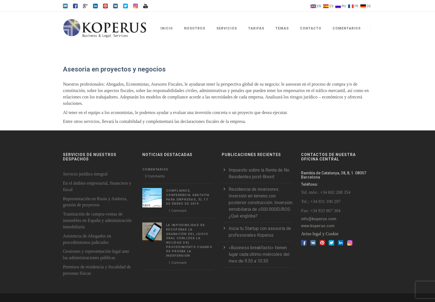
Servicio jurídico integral (85, 174)
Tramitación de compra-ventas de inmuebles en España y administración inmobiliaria (97, 220)
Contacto (310, 28)
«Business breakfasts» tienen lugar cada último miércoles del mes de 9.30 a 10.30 (259, 254)
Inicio (166, 28)
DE (369, 6)
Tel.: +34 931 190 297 (321, 201)
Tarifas (256, 28)
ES (331, 6)
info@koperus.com (318, 219)
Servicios (226, 28)
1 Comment (177, 211)
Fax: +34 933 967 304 (320, 210)
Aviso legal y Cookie (319, 233)
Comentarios (347, 28)
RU (344, 6)
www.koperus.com (318, 226)
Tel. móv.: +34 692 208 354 (325, 192)
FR (356, 6)
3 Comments (155, 176)
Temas (282, 28)
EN (319, 6)
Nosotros (194, 28)
